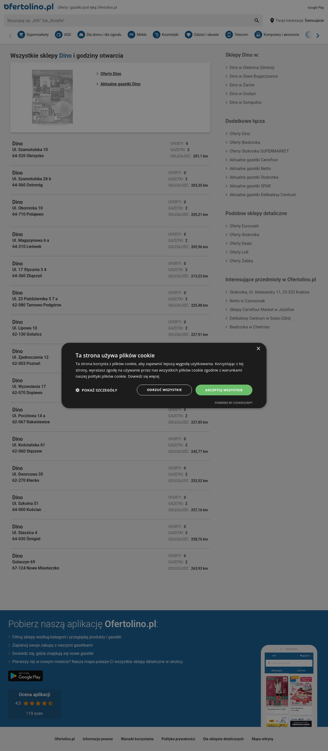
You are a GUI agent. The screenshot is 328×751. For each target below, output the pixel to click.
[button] (96, 390)
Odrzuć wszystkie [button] (161, 389)
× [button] (258, 348)
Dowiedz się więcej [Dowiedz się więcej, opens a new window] (144, 375)
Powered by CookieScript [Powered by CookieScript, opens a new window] (233, 403)
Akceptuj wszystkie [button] (223, 389)
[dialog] (163, 375)
